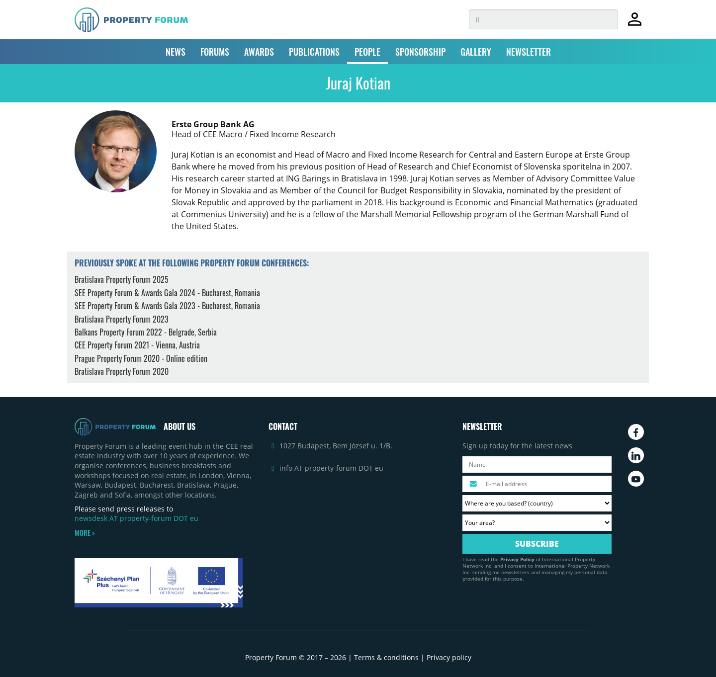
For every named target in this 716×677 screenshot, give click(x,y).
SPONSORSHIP (420, 51)
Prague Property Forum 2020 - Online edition (141, 358)
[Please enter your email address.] (537, 484)
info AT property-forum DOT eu (331, 468)
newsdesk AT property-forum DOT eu (136, 518)
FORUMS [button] (214, 51)
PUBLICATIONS (314, 51)
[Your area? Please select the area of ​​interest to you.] (537, 522)
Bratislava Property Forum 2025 (122, 279)
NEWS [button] (175, 51)
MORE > (84, 533)
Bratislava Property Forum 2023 (122, 319)
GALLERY (475, 51)
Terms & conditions (386, 657)
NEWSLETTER (528, 51)
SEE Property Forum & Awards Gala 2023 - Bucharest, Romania (167, 306)
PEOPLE (367, 51)
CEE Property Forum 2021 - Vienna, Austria (137, 345)
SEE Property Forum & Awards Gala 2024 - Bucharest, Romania (167, 293)
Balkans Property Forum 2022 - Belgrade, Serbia (146, 332)
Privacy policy (449, 657)
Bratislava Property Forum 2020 (122, 371)
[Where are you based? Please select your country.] (537, 503)
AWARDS (259, 51)
